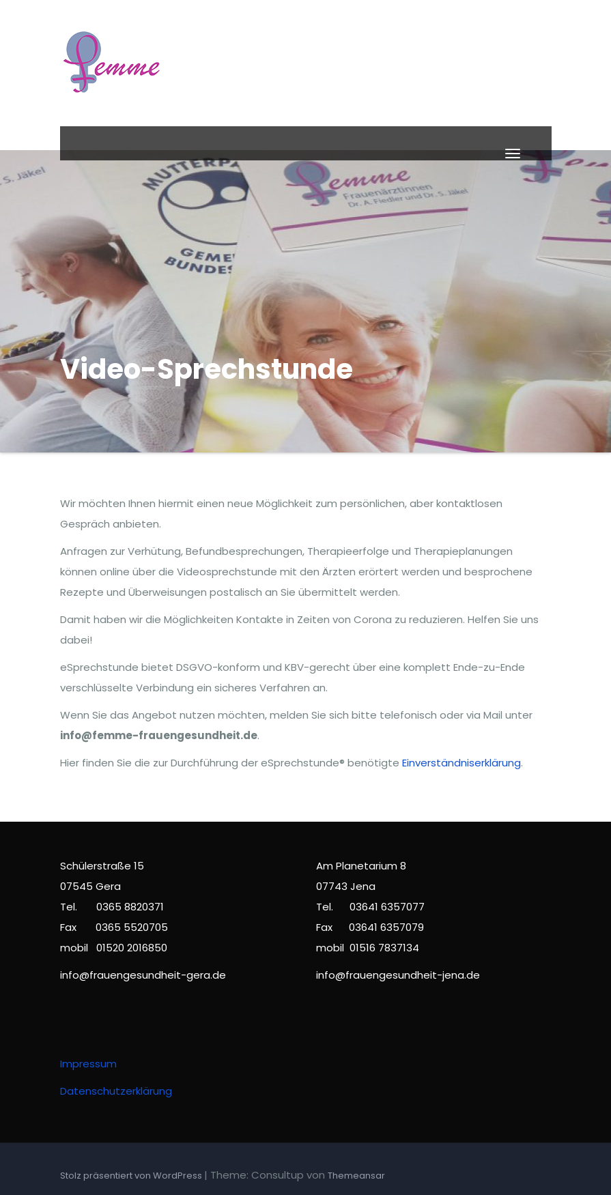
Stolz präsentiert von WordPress (132, 1175)
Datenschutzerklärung (116, 1091)
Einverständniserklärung (461, 762)
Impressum (88, 1063)
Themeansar (356, 1175)
